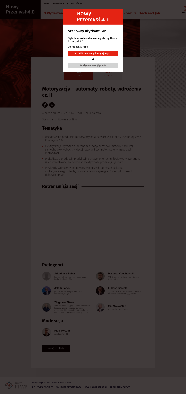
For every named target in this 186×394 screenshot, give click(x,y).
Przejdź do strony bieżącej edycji (93, 53)
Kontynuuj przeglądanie (93, 65)
